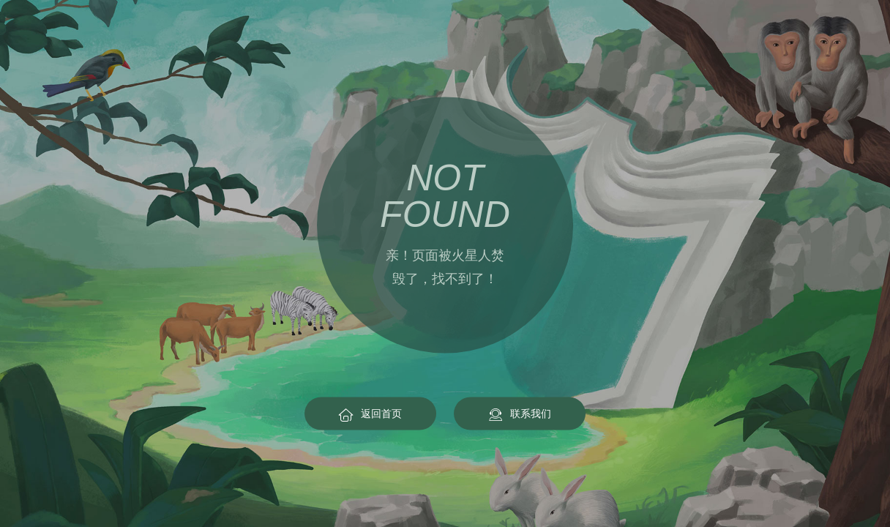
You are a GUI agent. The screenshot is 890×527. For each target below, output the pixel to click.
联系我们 (519, 414)
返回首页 (370, 414)
